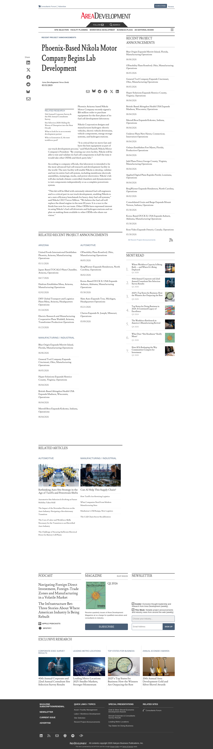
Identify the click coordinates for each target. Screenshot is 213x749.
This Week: (152, 611)
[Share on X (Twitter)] (29, 70)
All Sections (172, 30)
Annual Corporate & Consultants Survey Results (122, 717)
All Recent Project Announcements (142, 240)
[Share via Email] (29, 99)
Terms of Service (127, 746)
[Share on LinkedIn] (29, 63)
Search (115, 25)
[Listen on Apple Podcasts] (59, 624)
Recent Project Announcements (59, 37)
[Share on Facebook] (29, 77)
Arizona (43, 245)
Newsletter (46, 712)
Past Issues (122, 576)
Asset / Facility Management (85, 710)
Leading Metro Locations (119, 722)
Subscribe (160, 6)
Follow (98, 25)
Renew (171, 7)
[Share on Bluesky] (29, 92)
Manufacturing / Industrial (56, 338)
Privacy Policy (114, 746)
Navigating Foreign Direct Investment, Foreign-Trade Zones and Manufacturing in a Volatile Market (58, 591)
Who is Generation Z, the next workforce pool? (57, 138)
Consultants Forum (48, 6)
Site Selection (79, 718)
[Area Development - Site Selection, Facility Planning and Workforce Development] (106, 16)
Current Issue (48, 717)
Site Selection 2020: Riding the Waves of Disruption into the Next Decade (59, 125)
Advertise (62, 6)
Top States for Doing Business (121, 726)
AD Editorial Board (144, 30)
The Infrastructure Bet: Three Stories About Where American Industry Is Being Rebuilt (59, 610)
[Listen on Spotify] (59, 628)
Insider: (151, 605)
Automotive (88, 245)
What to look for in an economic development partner (58, 132)
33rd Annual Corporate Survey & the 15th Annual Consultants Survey (58, 116)
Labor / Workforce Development (87, 714)
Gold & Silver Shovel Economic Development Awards (121, 711)
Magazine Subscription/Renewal (52, 705)
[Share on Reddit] (29, 84)
